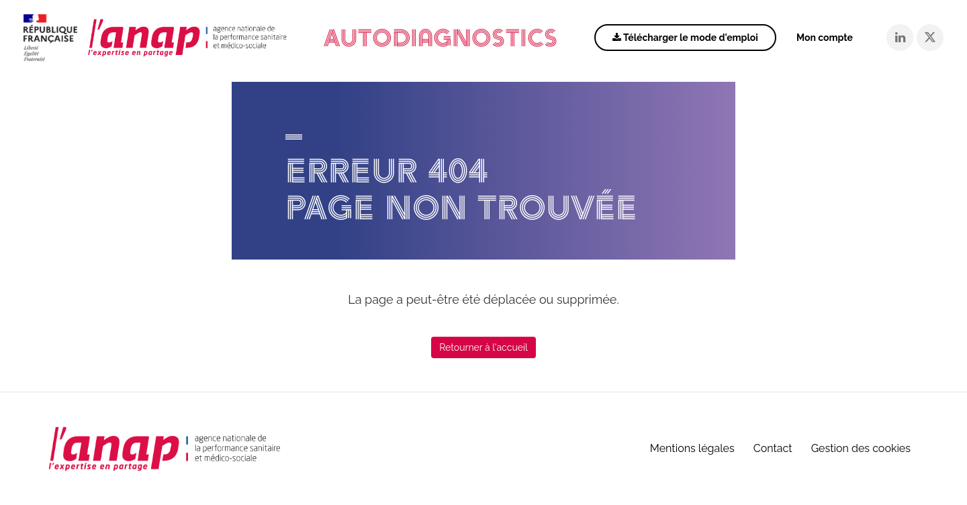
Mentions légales (692, 448)
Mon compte (824, 37)
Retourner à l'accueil (483, 347)
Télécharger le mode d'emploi (685, 37)
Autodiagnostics (441, 38)
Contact (772, 448)
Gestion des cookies (861, 448)
